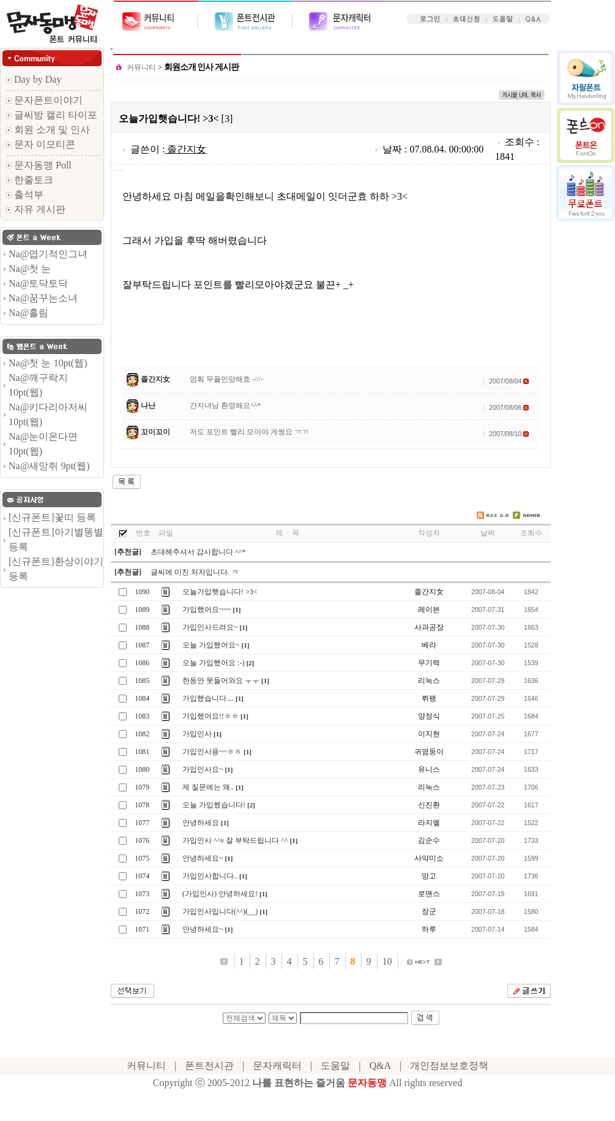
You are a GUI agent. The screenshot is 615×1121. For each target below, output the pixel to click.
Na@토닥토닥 (38, 283)
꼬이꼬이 (155, 432)
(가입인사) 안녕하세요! (220, 893)
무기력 (429, 663)
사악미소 (429, 858)
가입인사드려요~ (210, 627)
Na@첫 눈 (30, 268)
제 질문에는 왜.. (208, 787)
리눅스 (429, 680)
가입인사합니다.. (209, 876)
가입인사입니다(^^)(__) (220, 911)
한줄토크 (29, 180)
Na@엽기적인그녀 (48, 254)
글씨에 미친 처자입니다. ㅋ (195, 572)
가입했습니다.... (208, 698)
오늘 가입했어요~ (211, 645)
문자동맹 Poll (39, 165)
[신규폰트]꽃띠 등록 (52, 517)
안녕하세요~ (202, 858)
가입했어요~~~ (206, 609)
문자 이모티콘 (40, 144)
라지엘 (429, 822)
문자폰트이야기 (44, 100)
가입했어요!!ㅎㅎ (210, 716)
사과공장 (429, 627)
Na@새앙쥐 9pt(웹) (49, 466)
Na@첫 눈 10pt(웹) (48, 363)
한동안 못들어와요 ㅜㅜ (220, 680)
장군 (429, 911)
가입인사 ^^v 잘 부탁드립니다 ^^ (235, 840)
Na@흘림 (28, 313)
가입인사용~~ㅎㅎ (212, 751)
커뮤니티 (141, 67)
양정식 (429, 716)
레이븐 (429, 609)
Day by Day (33, 79)
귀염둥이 (429, 751)
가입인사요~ (202, 769)
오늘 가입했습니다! (213, 805)
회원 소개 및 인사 (48, 129)
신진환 (429, 805)
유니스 (429, 769)
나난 (148, 405)
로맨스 (429, 893)
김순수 (429, 840)
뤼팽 (429, 698)
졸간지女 (186, 149)
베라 (429, 645)
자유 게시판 (35, 209)
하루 (429, 929)
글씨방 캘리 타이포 (51, 115)
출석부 (24, 194)
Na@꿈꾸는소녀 (43, 298)
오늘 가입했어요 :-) (213, 663)
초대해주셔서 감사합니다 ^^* (198, 552)
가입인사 (197, 734)
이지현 (429, 734)
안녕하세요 (200, 822)
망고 (429, 876)
